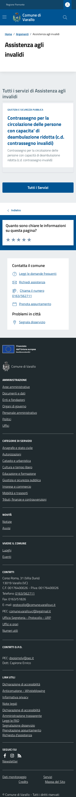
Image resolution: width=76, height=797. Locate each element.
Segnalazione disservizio (18, 725)
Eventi (6, 556)
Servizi (47, 776)
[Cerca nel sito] (63, 17)
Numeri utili (10, 630)
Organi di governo (14, 406)
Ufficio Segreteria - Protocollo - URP (26, 617)
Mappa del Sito (55, 781)
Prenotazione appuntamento (21, 730)
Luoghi (6, 550)
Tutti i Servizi (38, 187)
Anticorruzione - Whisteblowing (23, 690)
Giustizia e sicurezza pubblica (25, 110)
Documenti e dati (13, 393)
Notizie (7, 521)
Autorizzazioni (11, 454)
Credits (23, 781)
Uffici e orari (10, 624)
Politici (6, 419)
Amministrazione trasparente (22, 715)
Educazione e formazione (19, 473)
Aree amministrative (16, 386)
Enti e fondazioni (13, 399)
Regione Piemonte (15, 4)
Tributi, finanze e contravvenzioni (24, 499)
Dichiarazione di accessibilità (21, 684)
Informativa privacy (15, 697)
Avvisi (6, 528)
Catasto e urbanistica (16, 460)
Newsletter (10, 761)
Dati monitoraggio (14, 776)
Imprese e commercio (16, 486)
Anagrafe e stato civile (17, 447)
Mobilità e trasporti (15, 493)
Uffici (5, 425)
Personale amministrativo (19, 412)
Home (8, 34)
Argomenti (22, 34)
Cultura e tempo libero (17, 467)
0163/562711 (25, 593)
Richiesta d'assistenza (17, 735)
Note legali (9, 703)
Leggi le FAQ (10, 720)
